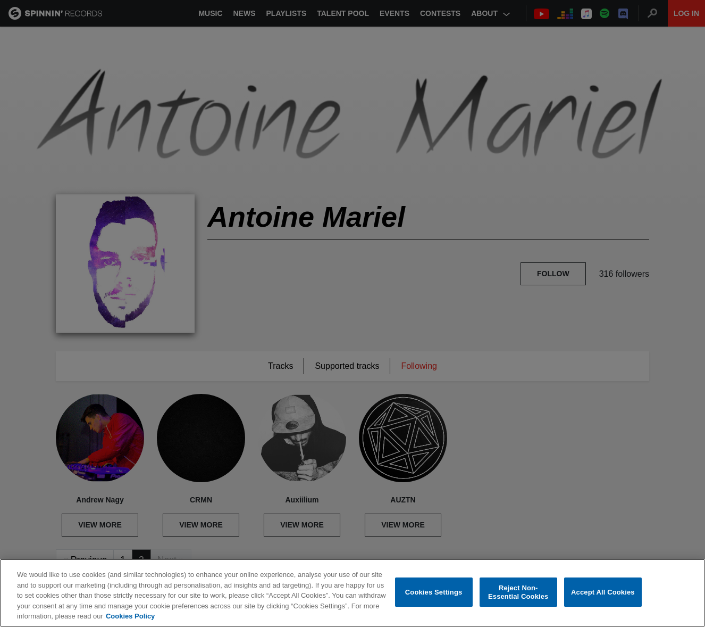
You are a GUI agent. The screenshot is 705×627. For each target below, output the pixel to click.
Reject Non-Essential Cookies (518, 592)
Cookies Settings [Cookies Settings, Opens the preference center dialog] (434, 592)
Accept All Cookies (603, 592)
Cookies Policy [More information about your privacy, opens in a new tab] (130, 616)
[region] (352, 593)
